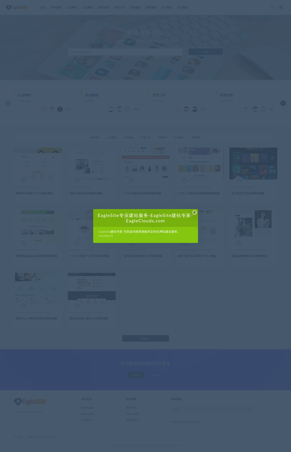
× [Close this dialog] (194, 212)
